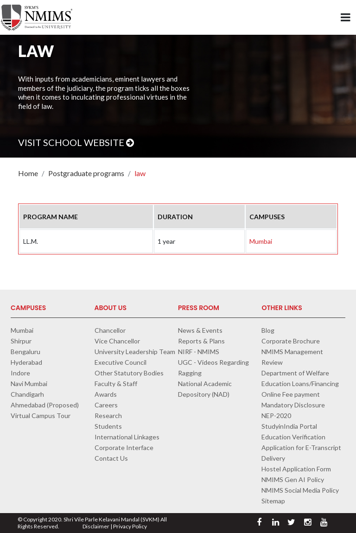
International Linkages (127, 437)
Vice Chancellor (117, 341)
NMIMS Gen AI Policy (292, 479)
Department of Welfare (295, 373)
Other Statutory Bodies (129, 373)
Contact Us (111, 458)
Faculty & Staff (116, 383)
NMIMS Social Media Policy (300, 490)
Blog (267, 330)
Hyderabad (26, 362)
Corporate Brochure (290, 341)
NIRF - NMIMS (198, 351)
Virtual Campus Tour (40, 415)
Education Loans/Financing (300, 383)
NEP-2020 (276, 415)
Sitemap (273, 501)
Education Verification (293, 437)
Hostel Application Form (296, 469)
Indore (20, 373)
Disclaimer (96, 526)
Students (108, 426)
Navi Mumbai (29, 383)
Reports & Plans (201, 341)
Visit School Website (76, 142)
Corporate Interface (124, 447)
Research (108, 415)
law (140, 173)
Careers (106, 405)
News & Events (200, 330)
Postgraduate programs (86, 173)
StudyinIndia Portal (289, 426)
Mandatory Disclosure (293, 405)
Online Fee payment (290, 394)
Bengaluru (25, 351)
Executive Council (120, 362)
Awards (106, 394)
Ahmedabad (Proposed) (45, 405)
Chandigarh (27, 394)
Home (28, 173)
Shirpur (21, 341)
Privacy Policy (130, 526)
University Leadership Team (135, 351)
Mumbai (260, 241)
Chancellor (110, 330)
